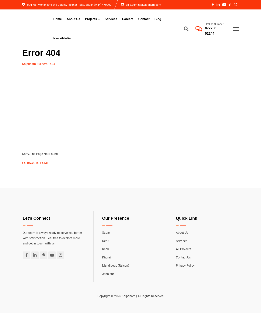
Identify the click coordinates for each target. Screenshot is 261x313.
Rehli (105, 249)
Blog (158, 19)
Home (57, 19)
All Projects (183, 249)
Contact (144, 19)
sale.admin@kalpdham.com (143, 4)
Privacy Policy (185, 265)
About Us (73, 19)
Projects (91, 19)
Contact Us (183, 257)
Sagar (106, 232)
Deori (105, 241)
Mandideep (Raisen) (115, 265)
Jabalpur (108, 274)
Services (111, 19)
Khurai (106, 257)
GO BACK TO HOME (35, 163)
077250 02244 (210, 30)
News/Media (62, 38)
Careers (128, 19)
